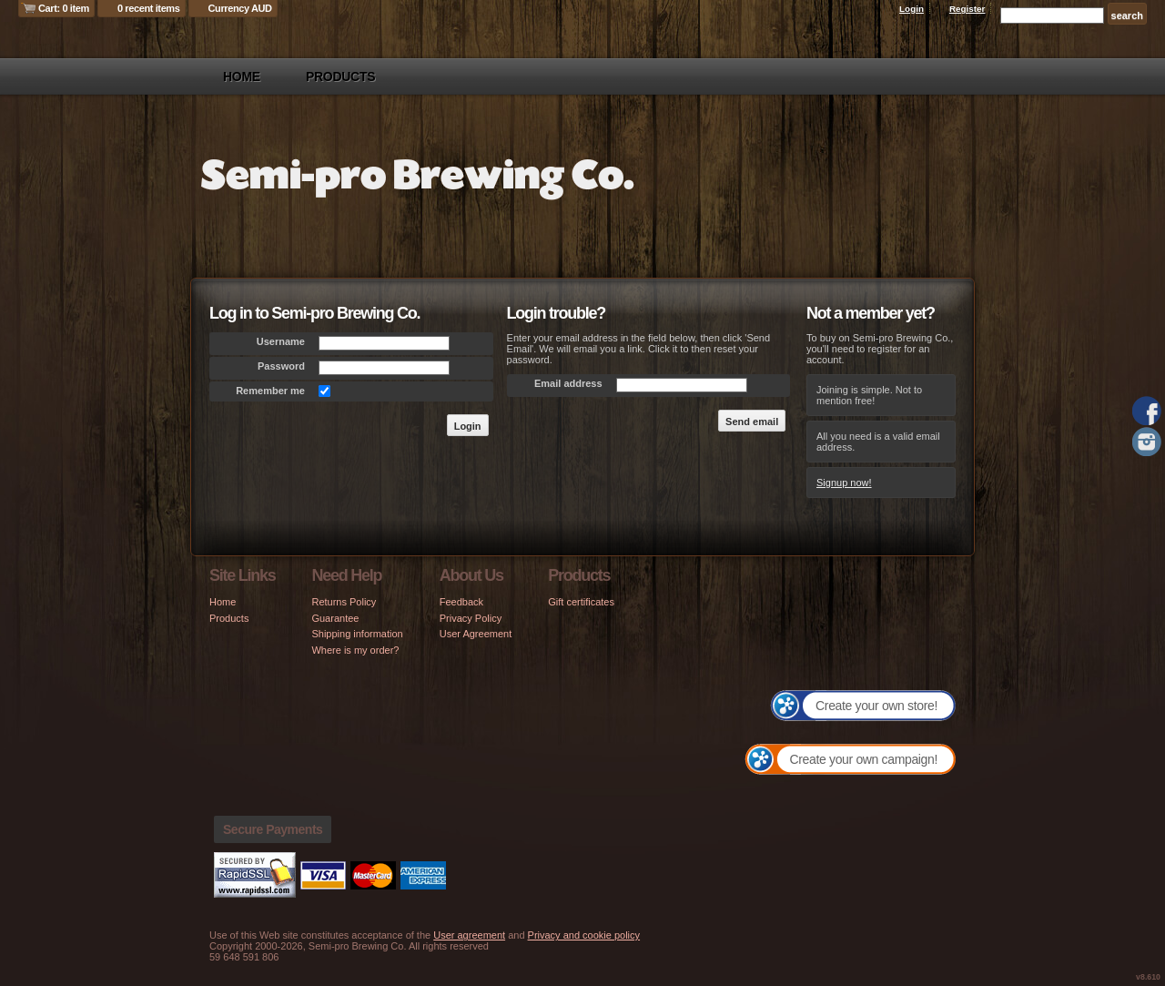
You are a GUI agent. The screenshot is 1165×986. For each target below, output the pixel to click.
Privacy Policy (470, 618)
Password (281, 366)
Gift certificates (581, 601)
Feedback (461, 601)
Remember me (270, 390)
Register (967, 9)
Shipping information (356, 633)
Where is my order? (355, 650)
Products (340, 76)
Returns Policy (343, 601)
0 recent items (148, 8)
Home (241, 76)
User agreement (469, 935)
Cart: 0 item (63, 8)
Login (911, 9)
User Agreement (476, 633)
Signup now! (844, 482)
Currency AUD (240, 8)
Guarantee (335, 618)
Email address (568, 383)
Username (281, 341)
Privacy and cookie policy (584, 935)
